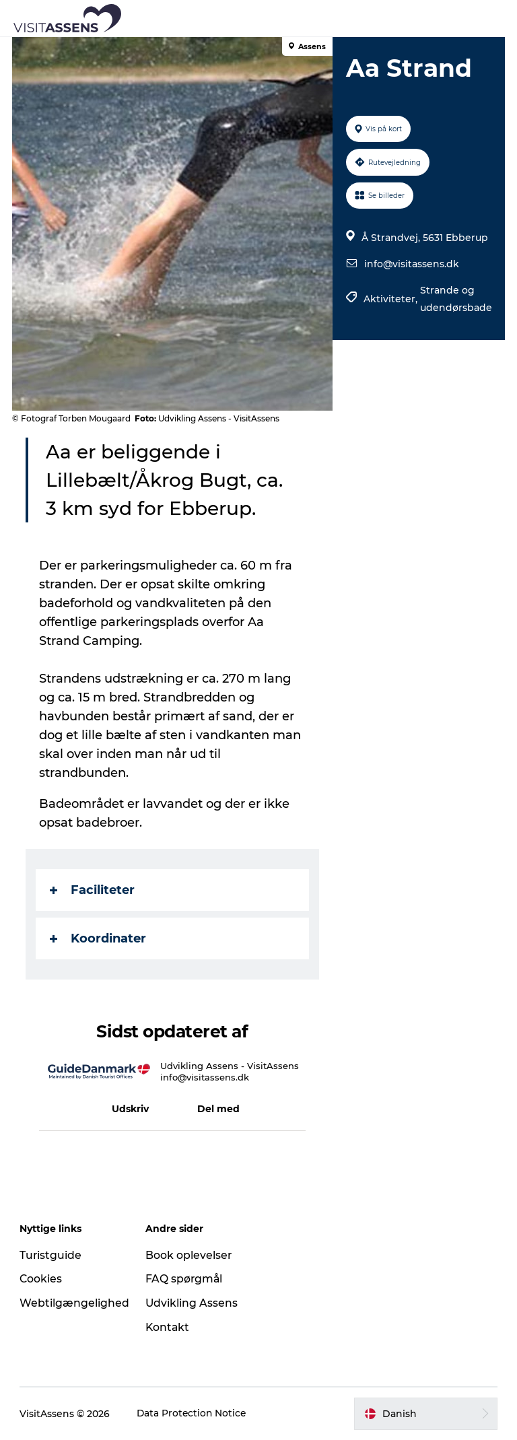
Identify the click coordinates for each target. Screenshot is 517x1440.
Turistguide (51, 1255)
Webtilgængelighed (75, 1303)
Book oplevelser (189, 1255)
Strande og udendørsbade (455, 299)
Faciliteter (93, 890)
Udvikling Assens (192, 1303)
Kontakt (168, 1327)
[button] (319, 18)
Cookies (41, 1278)
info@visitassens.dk (411, 264)
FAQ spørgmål (185, 1278)
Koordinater (99, 938)
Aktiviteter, (391, 299)
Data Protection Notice (193, 1414)
